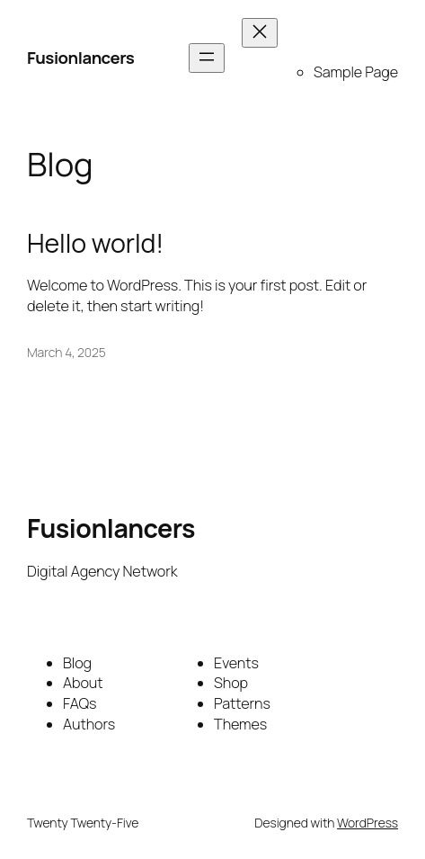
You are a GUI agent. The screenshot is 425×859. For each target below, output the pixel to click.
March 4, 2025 (66, 352)
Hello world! (95, 243)
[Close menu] (260, 33)
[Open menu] (207, 58)
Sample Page (356, 72)
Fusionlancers (80, 57)
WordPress (367, 822)
